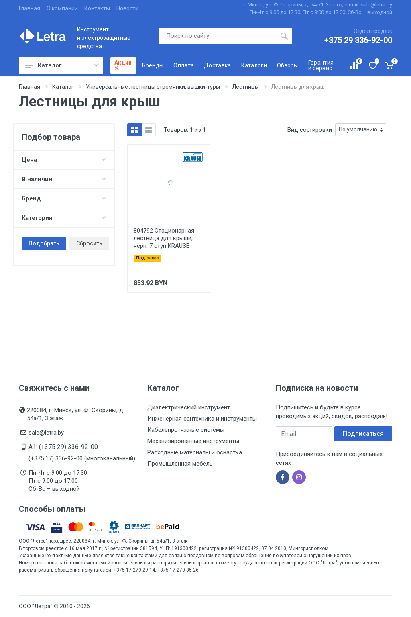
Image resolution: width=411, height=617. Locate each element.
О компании (62, 8)
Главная (29, 8)
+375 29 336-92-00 (358, 40)
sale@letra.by (46, 432)
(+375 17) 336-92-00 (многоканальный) (81, 458)
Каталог (61, 65)
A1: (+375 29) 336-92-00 (63, 447)
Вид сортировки (309, 129)
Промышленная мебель (180, 463)
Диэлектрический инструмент (188, 407)
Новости (127, 8)
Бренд (64, 198)
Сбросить (89, 243)
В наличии (64, 179)
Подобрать (43, 243)
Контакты (97, 8)
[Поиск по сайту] (218, 36)
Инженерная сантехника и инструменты (202, 418)
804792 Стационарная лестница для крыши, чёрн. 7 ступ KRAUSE (164, 238)
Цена (64, 159)
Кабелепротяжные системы (185, 429)
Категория (64, 217)
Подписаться (363, 433)
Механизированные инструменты (193, 441)
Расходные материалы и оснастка (194, 452)
